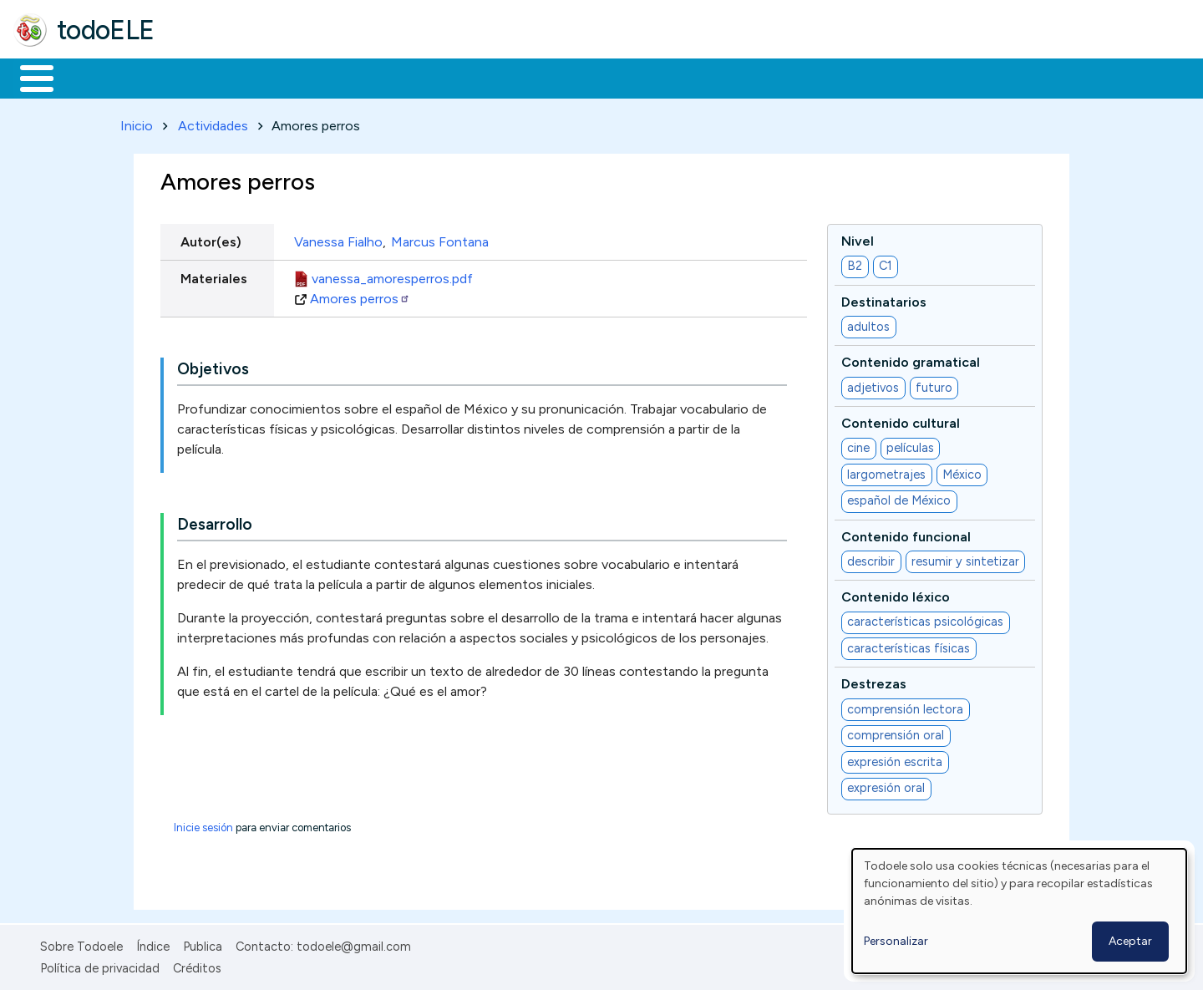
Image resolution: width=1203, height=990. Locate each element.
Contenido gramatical (910, 360)
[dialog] (1019, 911)
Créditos (197, 964)
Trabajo (301, 77)
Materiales (93, 77)
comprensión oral (895, 732)
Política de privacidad (100, 964)
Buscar (686, 77)
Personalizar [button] (896, 941)
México (962, 471)
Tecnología (499, 77)
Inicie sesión (203, 824)
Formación (201, 77)
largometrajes (886, 471)
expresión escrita (894, 758)
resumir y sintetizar (965, 558)
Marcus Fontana (440, 238)
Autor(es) (210, 238)
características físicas (908, 644)
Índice (153, 943)
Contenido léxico (895, 594)
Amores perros (360, 295)
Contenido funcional (906, 533)
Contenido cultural (900, 420)
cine (858, 445)
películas (910, 445)
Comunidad (611, 77)
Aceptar (1130, 941)
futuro (934, 384)
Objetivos (213, 366)
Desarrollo (214, 521)
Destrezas (873, 681)
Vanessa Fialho (338, 238)
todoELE (106, 30)
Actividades (213, 122)
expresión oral (886, 785)
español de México (899, 497)
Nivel (857, 238)
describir (871, 558)
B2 (854, 263)
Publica (202, 943)
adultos (868, 323)
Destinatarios (883, 299)
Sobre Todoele (81, 943)
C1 (885, 263)
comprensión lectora (905, 705)
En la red (395, 77)
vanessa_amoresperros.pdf (392, 275)
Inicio (28, 77)
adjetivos (873, 384)
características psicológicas (925, 619)
